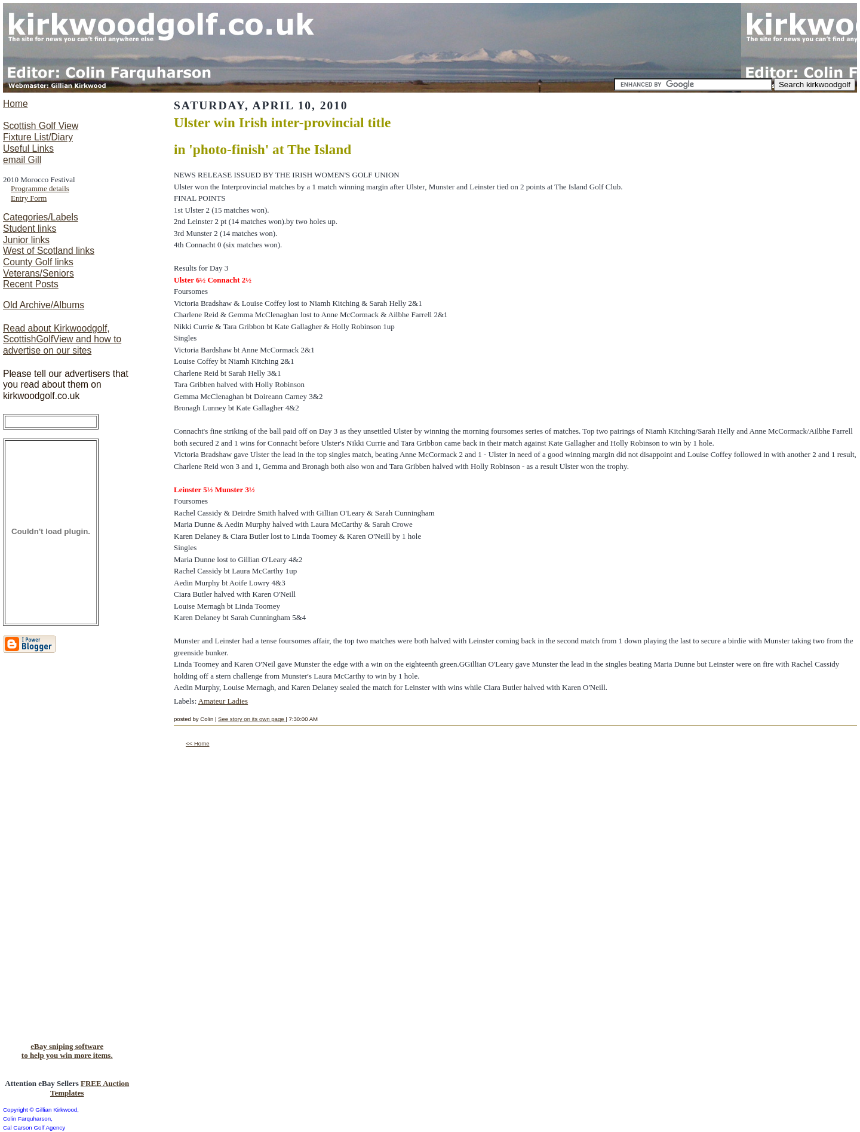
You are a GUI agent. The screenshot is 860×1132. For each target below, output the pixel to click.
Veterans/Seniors (38, 273)
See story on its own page (251, 719)
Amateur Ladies (223, 701)
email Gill (22, 160)
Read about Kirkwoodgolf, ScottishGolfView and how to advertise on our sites (62, 339)
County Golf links (38, 262)
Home (15, 104)
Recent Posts (31, 284)
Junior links (26, 240)
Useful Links (28, 148)
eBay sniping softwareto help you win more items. (67, 1051)
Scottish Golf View (40, 126)
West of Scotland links (48, 251)
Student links (29, 228)
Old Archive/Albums (43, 305)
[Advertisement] (51, 851)
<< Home (198, 743)
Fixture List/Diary (38, 137)
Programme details (40, 188)
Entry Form (29, 198)
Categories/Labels (40, 217)
